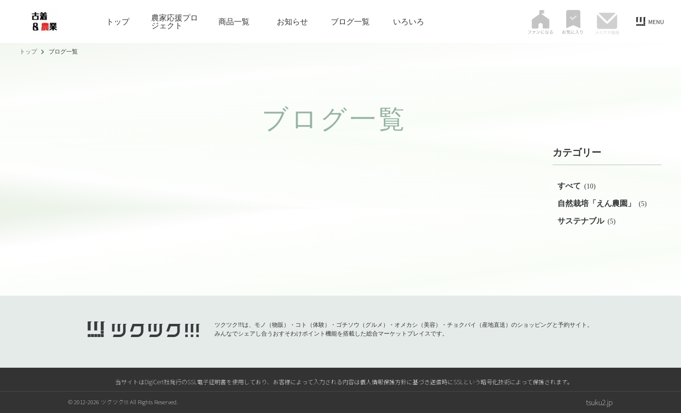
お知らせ (292, 21)
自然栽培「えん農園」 (601, 203)
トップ (117, 21)
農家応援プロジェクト (174, 21)
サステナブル (586, 221)
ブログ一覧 (350, 21)
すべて (576, 186)
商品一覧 (234, 21)
